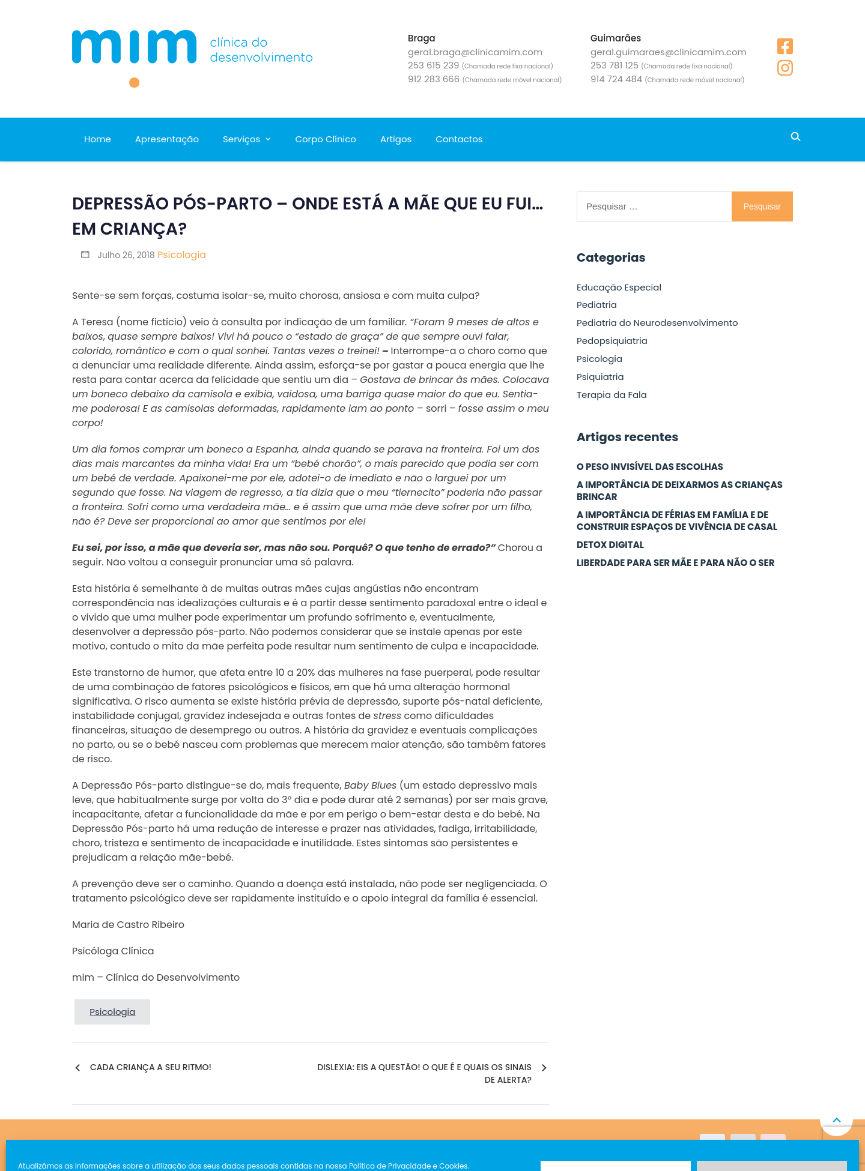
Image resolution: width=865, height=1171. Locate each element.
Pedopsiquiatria (612, 341)
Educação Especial (619, 287)
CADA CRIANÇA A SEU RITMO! (150, 1067)
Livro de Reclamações (317, 1145)
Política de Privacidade (418, 1145)
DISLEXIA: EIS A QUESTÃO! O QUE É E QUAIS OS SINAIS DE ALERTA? (424, 1073)
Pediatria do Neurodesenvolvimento (657, 323)
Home (97, 139)
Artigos (395, 139)
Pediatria (597, 305)
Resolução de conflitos (520, 1145)
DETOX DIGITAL (610, 545)
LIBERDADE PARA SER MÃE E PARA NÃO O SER (676, 563)
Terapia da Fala (612, 395)
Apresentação (167, 139)
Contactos (459, 139)
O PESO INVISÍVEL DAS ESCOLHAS (650, 467)
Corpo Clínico (325, 139)
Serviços (241, 139)
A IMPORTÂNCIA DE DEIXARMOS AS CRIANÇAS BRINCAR (680, 491)
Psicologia (181, 255)
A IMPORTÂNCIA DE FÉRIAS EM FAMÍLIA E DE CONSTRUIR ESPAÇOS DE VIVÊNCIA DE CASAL (677, 521)
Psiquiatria (600, 377)
